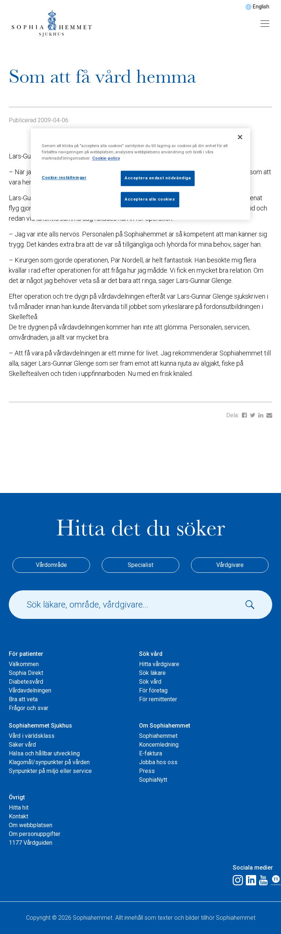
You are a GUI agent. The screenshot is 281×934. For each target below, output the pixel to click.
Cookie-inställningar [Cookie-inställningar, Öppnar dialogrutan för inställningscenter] (64, 177)
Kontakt (18, 816)
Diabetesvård (26, 681)
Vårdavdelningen (30, 690)
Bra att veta (23, 699)
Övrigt (17, 797)
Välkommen (24, 664)
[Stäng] (240, 137)
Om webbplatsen (30, 825)
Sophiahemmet (158, 735)
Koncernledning (159, 744)
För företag (153, 690)
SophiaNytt (153, 779)
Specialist (140, 564)
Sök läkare (152, 672)
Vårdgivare (230, 564)
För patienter (26, 653)
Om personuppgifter (34, 833)
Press (147, 770)
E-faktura (150, 753)
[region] (140, 174)
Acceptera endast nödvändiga (158, 177)
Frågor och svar (28, 708)
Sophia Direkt (26, 672)
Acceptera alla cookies (150, 199)
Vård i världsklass (32, 735)
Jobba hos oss (158, 762)
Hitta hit (19, 807)
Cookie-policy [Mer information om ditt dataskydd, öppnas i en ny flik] (106, 158)
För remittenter (158, 699)
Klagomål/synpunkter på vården (49, 762)
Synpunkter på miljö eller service (50, 770)
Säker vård (22, 744)
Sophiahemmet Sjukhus (40, 725)
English (261, 7)
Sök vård (150, 653)
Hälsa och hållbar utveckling (44, 753)
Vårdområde (51, 564)
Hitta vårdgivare (159, 664)
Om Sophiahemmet (164, 725)
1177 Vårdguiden (30, 842)
